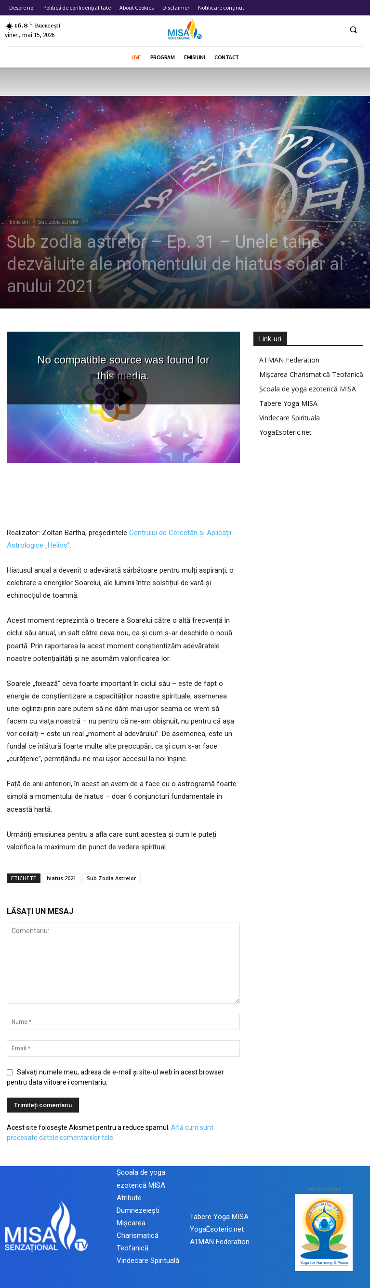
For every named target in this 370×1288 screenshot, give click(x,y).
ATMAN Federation (289, 359)
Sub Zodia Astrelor (111, 878)
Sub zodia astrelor (58, 221)
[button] (353, 29)
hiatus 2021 (61, 878)
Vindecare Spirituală (148, 1260)
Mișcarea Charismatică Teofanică (311, 374)
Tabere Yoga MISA (288, 403)
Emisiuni (20, 221)
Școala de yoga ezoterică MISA (307, 388)
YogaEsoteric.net (285, 432)
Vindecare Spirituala (289, 417)
